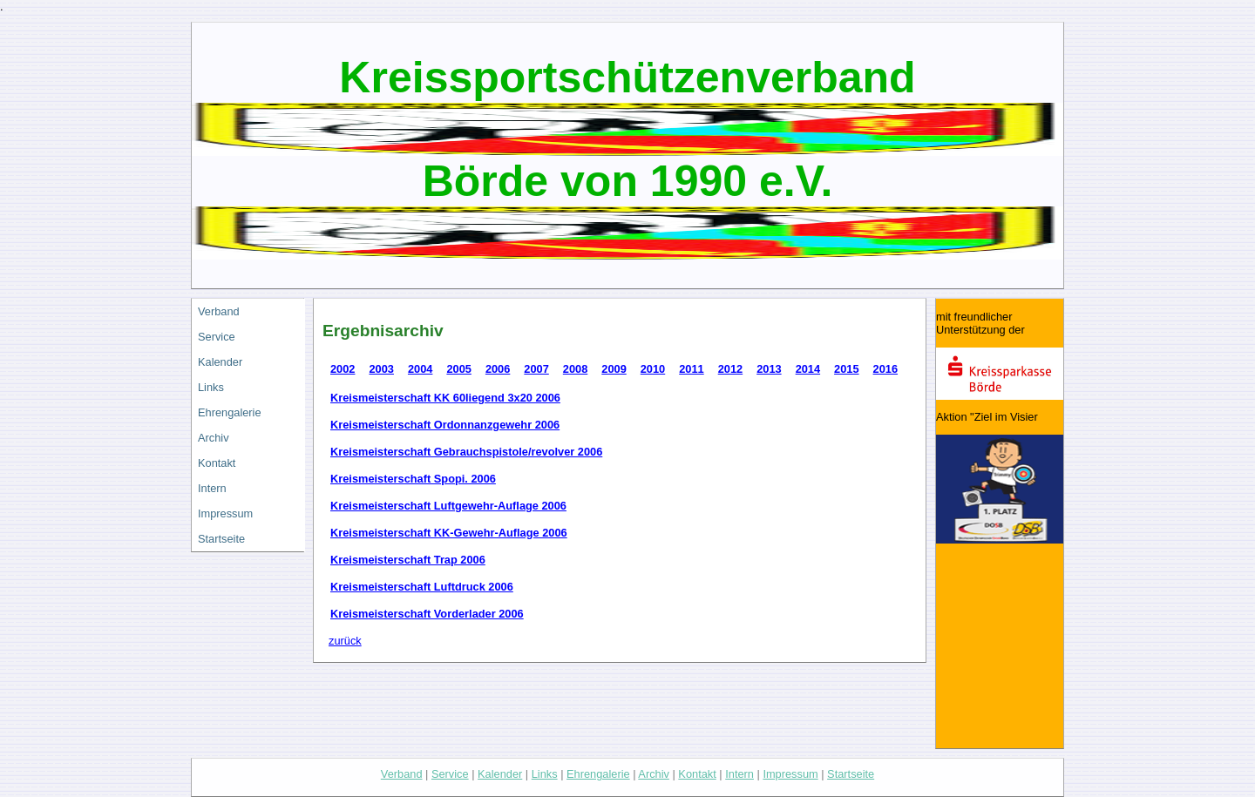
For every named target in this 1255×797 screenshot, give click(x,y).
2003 (381, 368)
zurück (345, 640)
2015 (846, 368)
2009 (613, 368)
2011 (691, 368)
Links (211, 387)
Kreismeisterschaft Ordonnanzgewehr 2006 (445, 424)
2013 (768, 368)
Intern (212, 488)
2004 (420, 368)
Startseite (221, 538)
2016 (885, 368)
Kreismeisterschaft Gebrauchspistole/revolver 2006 (466, 451)
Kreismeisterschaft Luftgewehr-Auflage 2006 (448, 505)
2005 (458, 368)
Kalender (220, 361)
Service (216, 336)
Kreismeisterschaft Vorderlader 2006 (427, 613)
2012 (730, 368)
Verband (219, 311)
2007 (536, 368)
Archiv (213, 437)
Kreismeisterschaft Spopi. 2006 (413, 478)
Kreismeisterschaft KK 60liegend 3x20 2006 (445, 397)
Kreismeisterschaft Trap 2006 (407, 559)
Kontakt (216, 462)
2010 (653, 368)
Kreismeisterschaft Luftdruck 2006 (421, 586)
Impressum (225, 513)
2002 (342, 368)
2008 (575, 368)
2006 (497, 368)
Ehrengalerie (229, 412)
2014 (808, 368)
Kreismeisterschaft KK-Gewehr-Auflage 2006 (448, 532)
